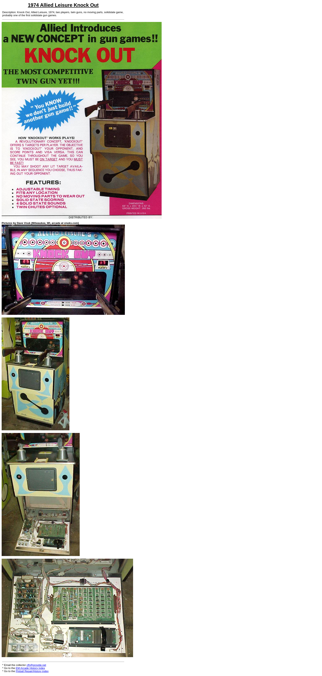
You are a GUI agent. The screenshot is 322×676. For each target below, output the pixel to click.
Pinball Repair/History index (32, 671)
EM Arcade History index (30, 668)
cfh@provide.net (36, 665)
